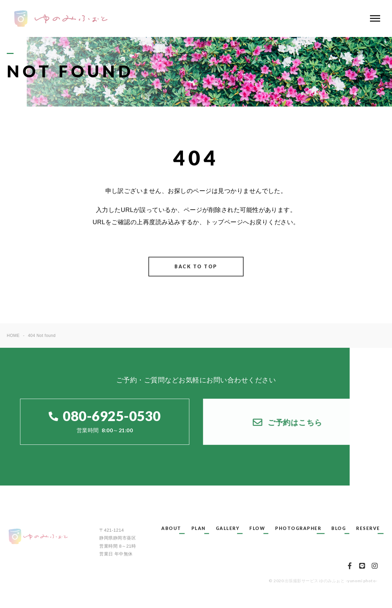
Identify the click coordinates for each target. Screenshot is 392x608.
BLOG (338, 528)
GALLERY (228, 528)
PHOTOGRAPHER (298, 528)
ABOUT (171, 528)
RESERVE (368, 528)
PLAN (198, 528)
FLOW (257, 528)
